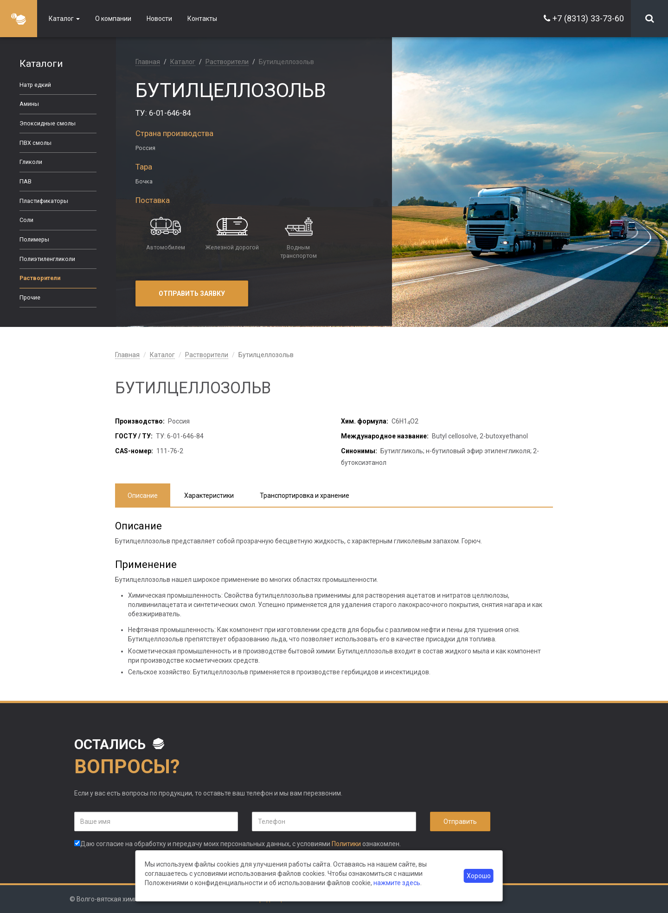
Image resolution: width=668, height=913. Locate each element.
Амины (29, 103)
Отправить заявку (192, 293)
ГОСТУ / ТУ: (134, 436)
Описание (143, 495)
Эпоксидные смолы (47, 123)
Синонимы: (359, 451)
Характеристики (209, 495)
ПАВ (25, 181)
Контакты (202, 18)
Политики (346, 844)
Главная (147, 61)
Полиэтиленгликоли (47, 258)
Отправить (460, 821)
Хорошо (479, 876)
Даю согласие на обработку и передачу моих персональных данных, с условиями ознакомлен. (237, 844)
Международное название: (385, 436)
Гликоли (30, 161)
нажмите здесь (396, 883)
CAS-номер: (134, 451)
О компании (113, 18)
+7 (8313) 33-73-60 (588, 18)
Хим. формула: (364, 421)
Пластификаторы (43, 200)
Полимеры (34, 239)
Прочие (29, 297)
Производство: (140, 421)
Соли (26, 219)
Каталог (64, 18)
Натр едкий (35, 84)
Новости (159, 18)
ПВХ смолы (35, 142)
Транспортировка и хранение (304, 495)
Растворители (39, 277)
